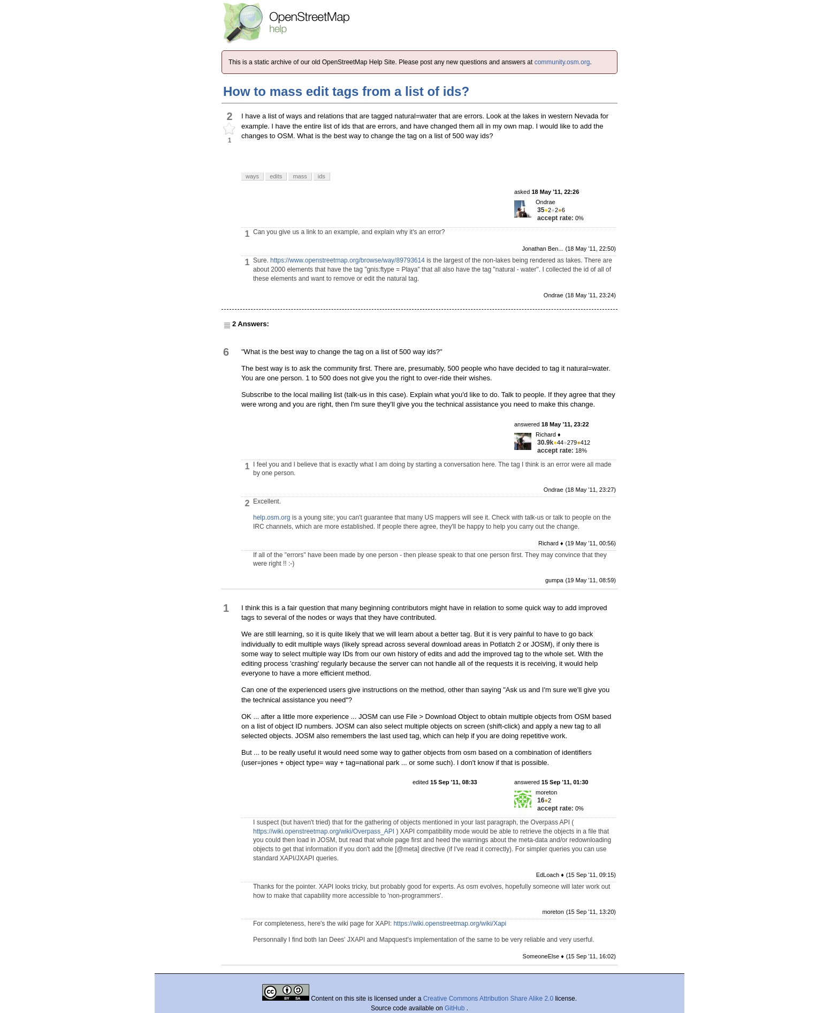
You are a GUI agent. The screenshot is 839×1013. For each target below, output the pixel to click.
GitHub (456, 1008)
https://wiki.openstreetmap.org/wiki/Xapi (449, 923)
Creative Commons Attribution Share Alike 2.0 (488, 998)
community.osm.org (562, 62)
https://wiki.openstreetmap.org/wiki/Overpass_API (323, 831)
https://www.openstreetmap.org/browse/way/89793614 (347, 260)
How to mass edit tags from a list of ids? (346, 91)
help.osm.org (271, 517)
